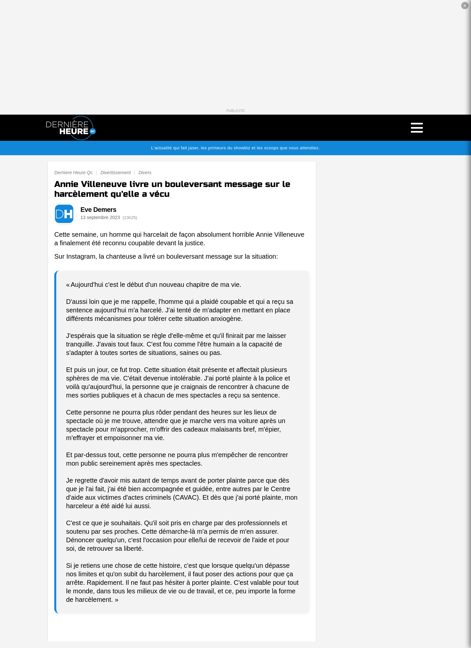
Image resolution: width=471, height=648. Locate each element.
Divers (144, 172)
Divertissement (115, 172)
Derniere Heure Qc (73, 172)
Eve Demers (98, 209)
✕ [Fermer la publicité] (465, 5)
